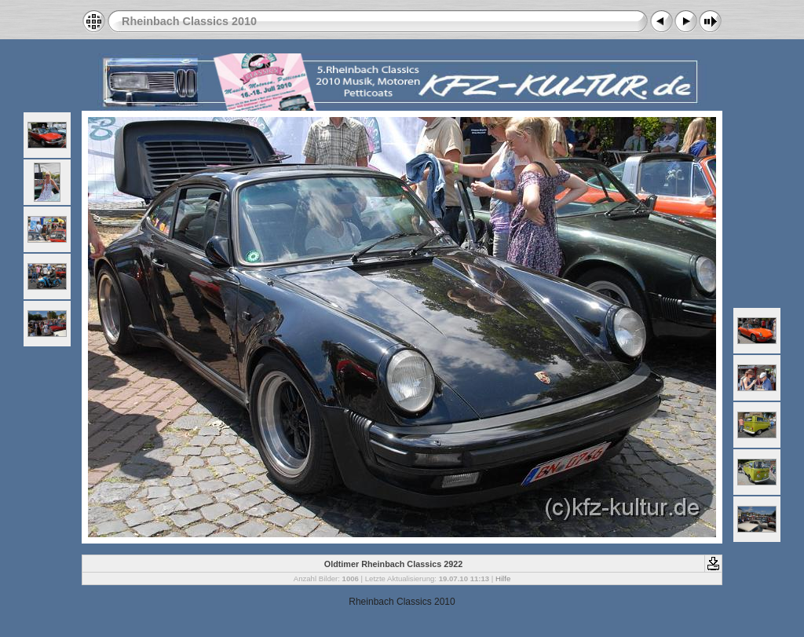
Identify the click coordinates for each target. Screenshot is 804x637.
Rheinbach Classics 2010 (189, 21)
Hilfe (502, 578)
